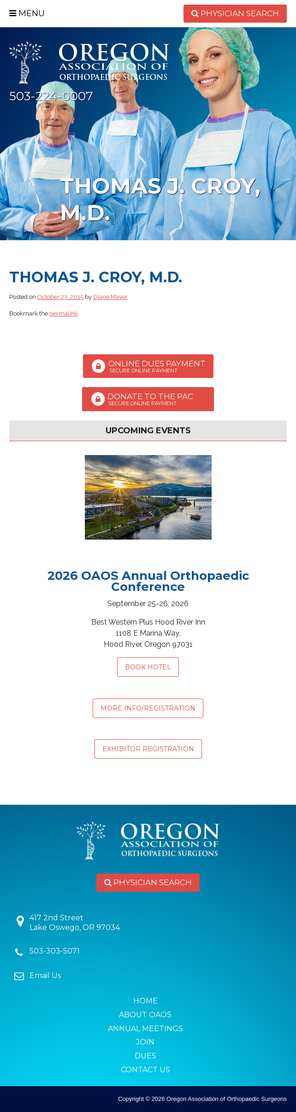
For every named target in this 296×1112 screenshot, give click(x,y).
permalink (63, 313)
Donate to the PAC (148, 399)
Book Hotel (148, 667)
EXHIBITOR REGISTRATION (148, 749)
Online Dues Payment (148, 366)
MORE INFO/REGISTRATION (148, 708)
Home (145, 1001)
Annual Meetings (145, 1028)
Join (145, 1042)
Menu (27, 13)
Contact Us (145, 1069)
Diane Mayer (110, 296)
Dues (145, 1055)
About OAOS (145, 1014)
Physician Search (235, 13)
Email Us (45, 975)
